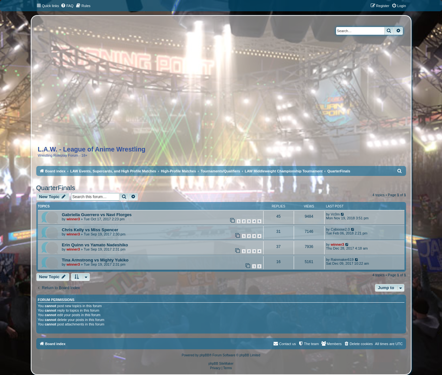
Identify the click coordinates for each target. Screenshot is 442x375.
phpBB (204, 355)
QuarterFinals (55, 187)
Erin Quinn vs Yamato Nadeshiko (95, 244)
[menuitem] (67, 6)
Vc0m (335, 214)
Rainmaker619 (342, 259)
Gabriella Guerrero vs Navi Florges (97, 214)
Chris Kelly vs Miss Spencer (90, 229)
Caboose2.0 (340, 229)
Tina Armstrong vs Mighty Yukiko (95, 260)
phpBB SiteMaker (221, 363)
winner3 (73, 219)
